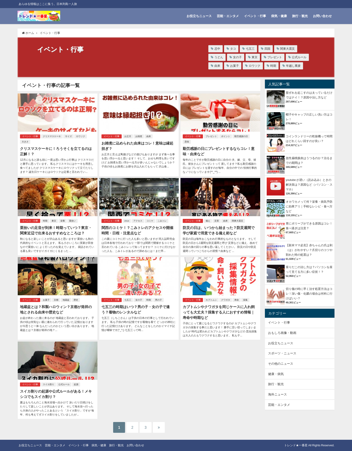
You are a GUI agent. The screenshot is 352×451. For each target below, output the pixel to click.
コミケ (150, 221)
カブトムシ (211, 300)
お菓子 (234, 65)
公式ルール (299, 57)
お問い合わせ (322, 16)
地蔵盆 (66, 300)
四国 (267, 48)
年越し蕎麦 (293, 65)
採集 (245, 300)
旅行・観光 (300, 16)
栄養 (62, 221)
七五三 (250, 48)
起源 (76, 384)
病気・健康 (279, 16)
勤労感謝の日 (241, 136)
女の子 (237, 57)
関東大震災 (287, 48)
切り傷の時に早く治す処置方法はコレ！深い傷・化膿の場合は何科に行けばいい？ (309, 293)
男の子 (158, 300)
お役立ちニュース (199, 16)
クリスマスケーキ (52, 136)
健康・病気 (276, 373)
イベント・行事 (255, 16)
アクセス (137, 221)
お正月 (127, 136)
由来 (217, 65)
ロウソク (254, 65)
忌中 (217, 48)
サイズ (68, 136)
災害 (216, 221)
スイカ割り (48, 384)
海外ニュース (277, 394)
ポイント (225, 136)
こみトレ (162, 221)
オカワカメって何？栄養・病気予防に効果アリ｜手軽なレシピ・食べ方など (309, 206)
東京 (254, 57)
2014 (126, 221)
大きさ (25, 142)
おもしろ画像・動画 (282, 332)
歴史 (76, 300)
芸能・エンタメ (228, 16)
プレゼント (274, 57)
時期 (273, 65)
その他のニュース (280, 363)
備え (208, 221)
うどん (218, 57)
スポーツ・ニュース (282, 353)
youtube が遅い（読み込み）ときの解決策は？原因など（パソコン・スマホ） (309, 184)
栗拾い (72, 221)
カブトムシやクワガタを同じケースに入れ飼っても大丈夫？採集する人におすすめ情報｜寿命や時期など (219, 312)
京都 (56, 300)
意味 (187, 142)
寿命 (236, 300)
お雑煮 (138, 136)
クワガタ (225, 300)
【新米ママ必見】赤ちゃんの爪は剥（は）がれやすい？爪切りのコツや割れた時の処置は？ (309, 250)
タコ (233, 48)
